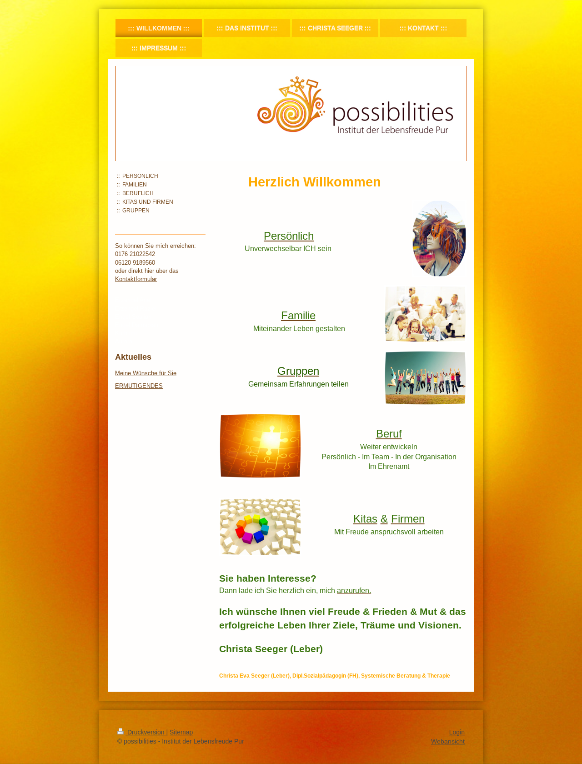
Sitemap (181, 732)
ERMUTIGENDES (139, 385)
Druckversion (141, 732)
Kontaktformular (136, 278)
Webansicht (448, 741)
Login (457, 732)
